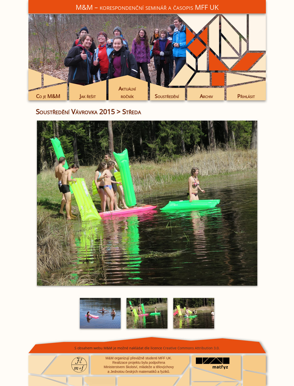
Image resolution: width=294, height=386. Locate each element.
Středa (131, 111)
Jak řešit (88, 96)
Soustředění (167, 96)
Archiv (206, 96)
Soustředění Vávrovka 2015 (75, 111)
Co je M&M (48, 96)
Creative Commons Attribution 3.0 (191, 348)
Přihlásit (246, 96)
